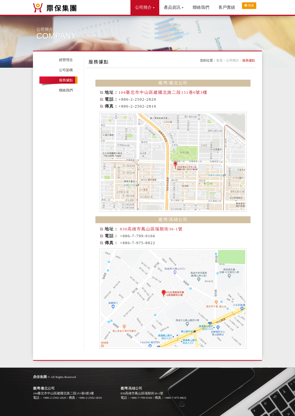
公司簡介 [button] (145, 7)
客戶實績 (226, 7)
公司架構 (66, 70)
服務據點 (248, 60)
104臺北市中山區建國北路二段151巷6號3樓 (162, 92)
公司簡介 (232, 60)
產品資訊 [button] (173, 7)
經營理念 (66, 60)
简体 (249, 5)
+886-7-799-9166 (141, 397)
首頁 (219, 60)
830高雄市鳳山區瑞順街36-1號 (151, 229)
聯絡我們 (201, 7)
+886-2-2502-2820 (54, 397)
